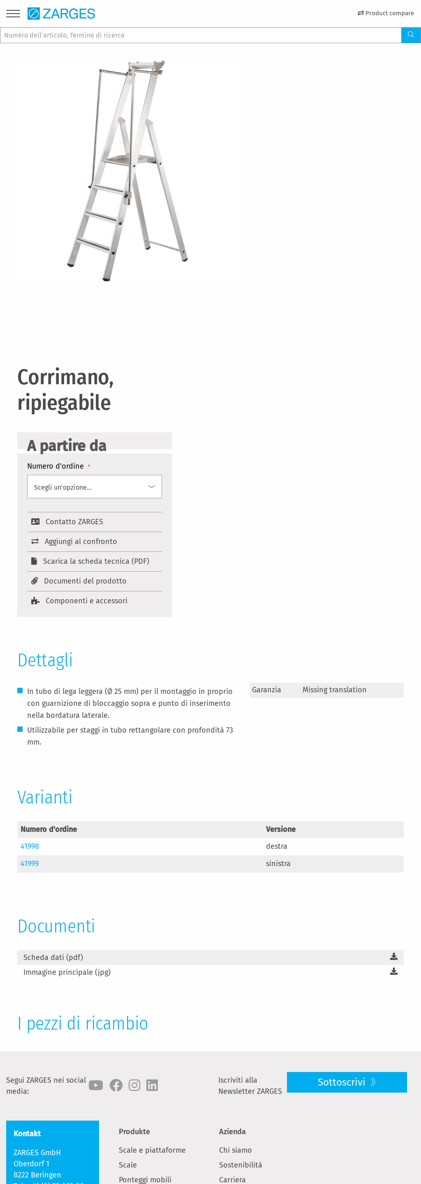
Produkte (134, 1131)
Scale (128, 1165)
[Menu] (13, 15)
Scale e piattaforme (152, 1150)
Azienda (232, 1131)
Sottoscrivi (343, 1082)
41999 (30, 863)
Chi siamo (235, 1150)
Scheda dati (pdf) (53, 957)
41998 (30, 846)
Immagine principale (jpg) (67, 972)
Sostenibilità (240, 1165)
